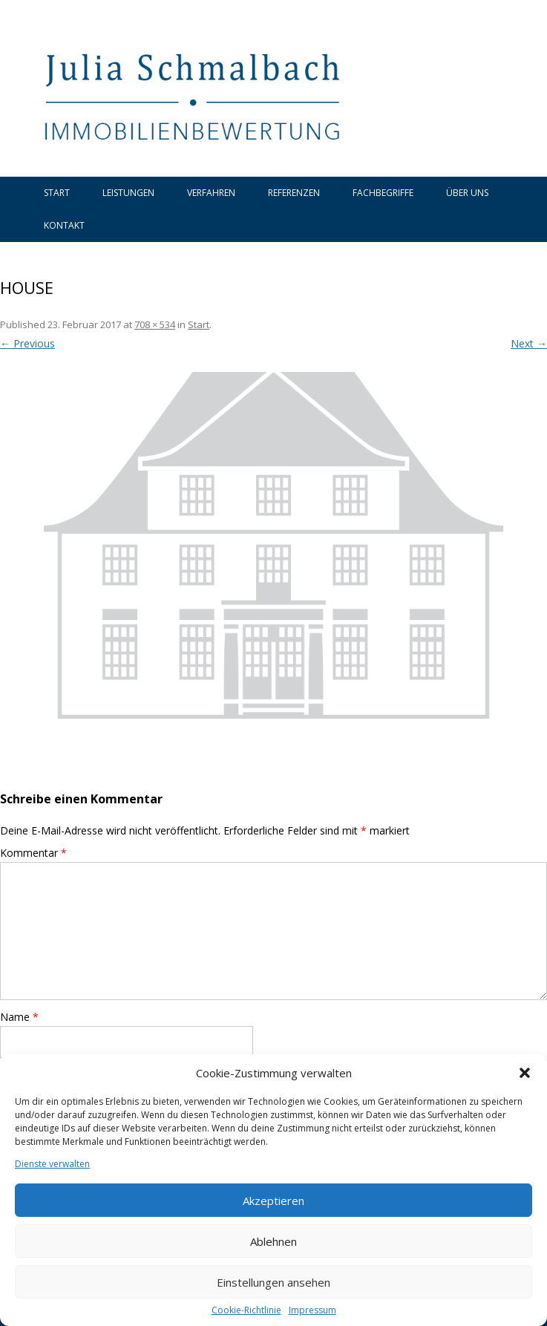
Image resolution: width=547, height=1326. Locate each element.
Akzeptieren (273, 1200)
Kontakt (64, 225)
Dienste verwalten (52, 1164)
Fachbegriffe (383, 192)
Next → (529, 343)
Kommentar (33, 853)
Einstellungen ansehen (273, 1282)
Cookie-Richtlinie (246, 1310)
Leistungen (128, 192)
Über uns (467, 192)
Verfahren (211, 192)
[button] (524, 1072)
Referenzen (294, 192)
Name (19, 1017)
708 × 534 (154, 324)
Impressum (312, 1310)
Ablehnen (273, 1241)
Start (57, 192)
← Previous (27, 343)
